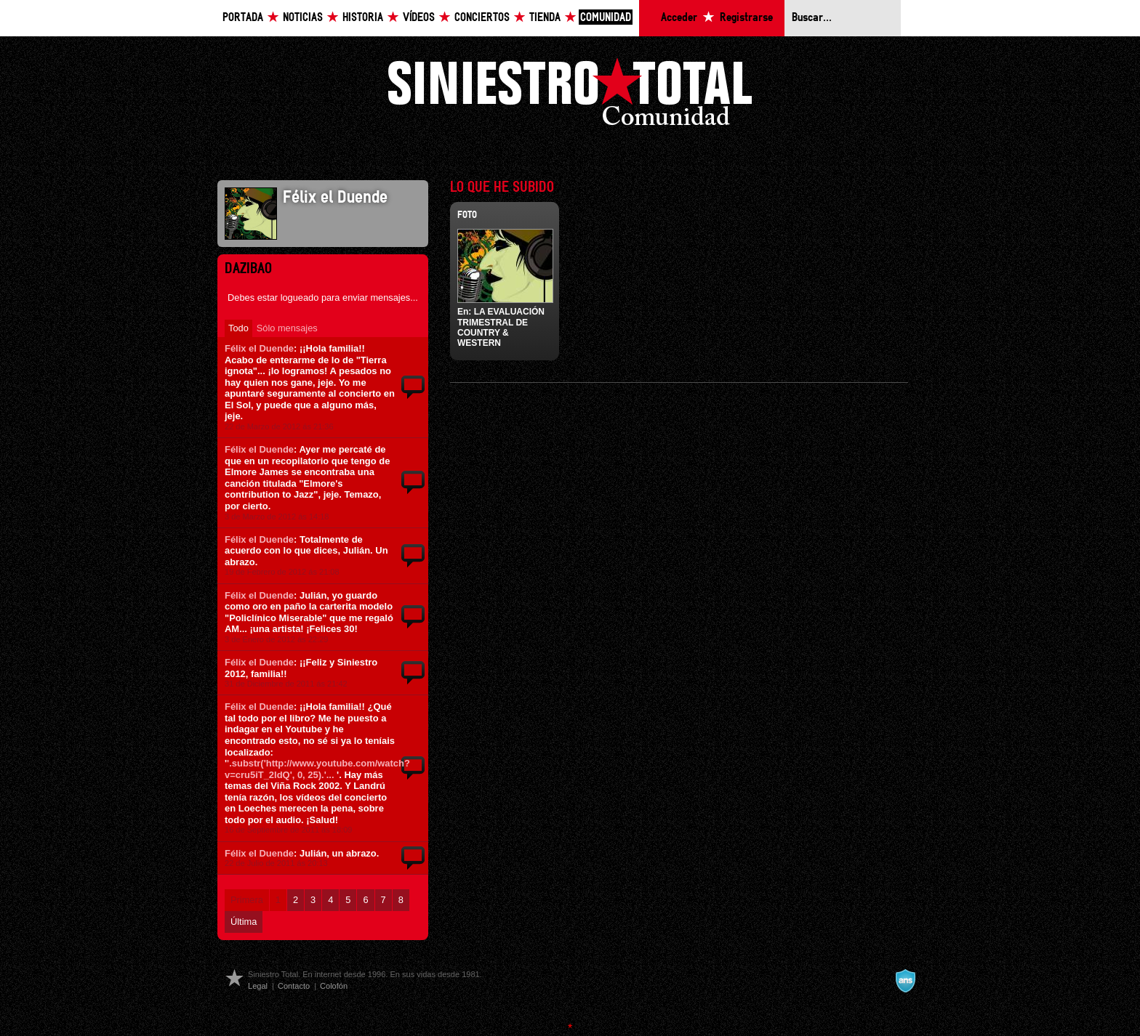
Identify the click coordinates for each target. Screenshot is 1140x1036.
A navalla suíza (905, 980)
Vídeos (419, 17)
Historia (362, 17)
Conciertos (482, 17)
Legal (258, 986)
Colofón (334, 986)
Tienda (545, 17)
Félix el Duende (259, 348)
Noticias (303, 17)
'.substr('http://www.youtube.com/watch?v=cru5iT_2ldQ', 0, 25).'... (317, 769)
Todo (238, 328)
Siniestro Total (570, 95)
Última (243, 921)
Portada (242, 17)
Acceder (679, 17)
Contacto (294, 986)
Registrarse (746, 17)
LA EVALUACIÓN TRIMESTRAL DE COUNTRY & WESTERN (501, 327)
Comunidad (605, 17)
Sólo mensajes (287, 328)
